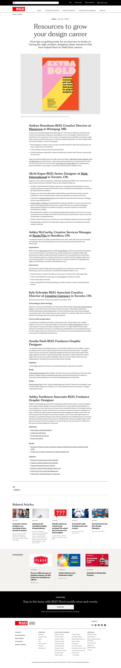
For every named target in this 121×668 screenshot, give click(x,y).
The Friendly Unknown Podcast (40, 436)
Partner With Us (19, 638)
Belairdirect (41, 634)
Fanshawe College (59, 648)
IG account (83, 259)
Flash (39, 641)
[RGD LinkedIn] (99, 625)
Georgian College (59, 652)
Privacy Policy (19, 641)
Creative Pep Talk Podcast (38, 433)
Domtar (40, 639)
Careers (17, 490)
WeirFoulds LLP (42, 648)
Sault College (75, 643)
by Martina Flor (50, 452)
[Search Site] (37, 3)
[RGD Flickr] (105, 625)
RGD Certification (89, 2)
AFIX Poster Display (92, 634)
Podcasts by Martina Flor (46, 198)
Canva (86, 386)
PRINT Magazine (91, 647)
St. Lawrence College (77, 646)
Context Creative (42, 636)
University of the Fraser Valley (79, 648)
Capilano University (59, 641)
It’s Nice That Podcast (37, 438)
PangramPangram (91, 643)
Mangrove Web (42, 643)
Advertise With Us (20, 635)
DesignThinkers (63, 251)
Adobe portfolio (35, 203)
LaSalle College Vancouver (78, 639)
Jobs (70, 2)
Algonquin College (59, 634)
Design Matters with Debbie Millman (41, 430)
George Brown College (60, 650)
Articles (20, 14)
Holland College (59, 655)
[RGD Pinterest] (102, 625)
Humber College (76, 634)
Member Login (103, 2)
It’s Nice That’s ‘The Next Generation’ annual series (45, 474)
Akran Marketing (91, 636)
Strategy (89, 650)
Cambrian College (59, 636)
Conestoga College (59, 646)
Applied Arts (90, 645)
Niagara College (76, 641)
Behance (45, 203)
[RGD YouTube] (95, 625)
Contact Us (18, 632)
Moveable (40, 646)
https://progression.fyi (76, 324)
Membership (78, 2)
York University (75, 652)
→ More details (75, 655)
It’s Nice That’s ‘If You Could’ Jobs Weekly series (44, 471)
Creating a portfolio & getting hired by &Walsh (44, 463)
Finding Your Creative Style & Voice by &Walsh (44, 460)
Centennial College (59, 643)
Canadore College (59, 639)
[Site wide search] (36, 3)
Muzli (35, 366)
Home (14, 14)
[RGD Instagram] (92, 625)
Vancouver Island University (78, 650)
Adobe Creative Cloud (35, 384)
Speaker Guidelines (20, 644)
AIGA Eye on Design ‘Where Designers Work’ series (46, 468)
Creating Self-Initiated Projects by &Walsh (43, 466)
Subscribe (60, 607)
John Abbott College (77, 636)
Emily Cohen (43, 251)
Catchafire (62, 277)
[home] (19, 9)
